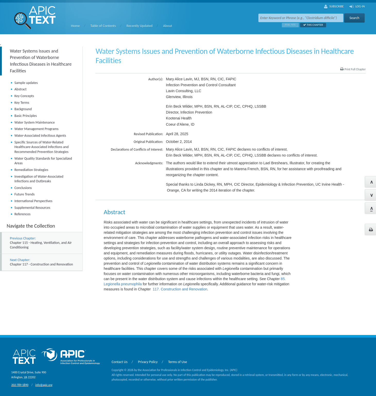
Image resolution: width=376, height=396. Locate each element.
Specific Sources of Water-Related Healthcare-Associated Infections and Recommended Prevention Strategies (41, 147)
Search (354, 18)
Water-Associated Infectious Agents (40, 135)
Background (23, 109)
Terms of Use (177, 362)
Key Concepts (24, 96)
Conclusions (23, 188)
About (167, 26)
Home (75, 26)
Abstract (20, 89)
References (22, 214)
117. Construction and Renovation (180, 289)
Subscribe (334, 6)
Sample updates (26, 83)
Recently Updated (140, 26)
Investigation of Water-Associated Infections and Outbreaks (38, 179)
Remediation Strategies (31, 170)
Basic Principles (25, 116)
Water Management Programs (36, 129)
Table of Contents (103, 26)
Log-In (357, 6)
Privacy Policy (148, 362)
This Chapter (311, 25)
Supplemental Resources (32, 207)
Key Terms (21, 102)
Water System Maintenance (34, 122)
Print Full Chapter (353, 69)
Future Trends (24, 194)
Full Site (289, 25)
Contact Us (120, 362)
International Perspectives (33, 201)
